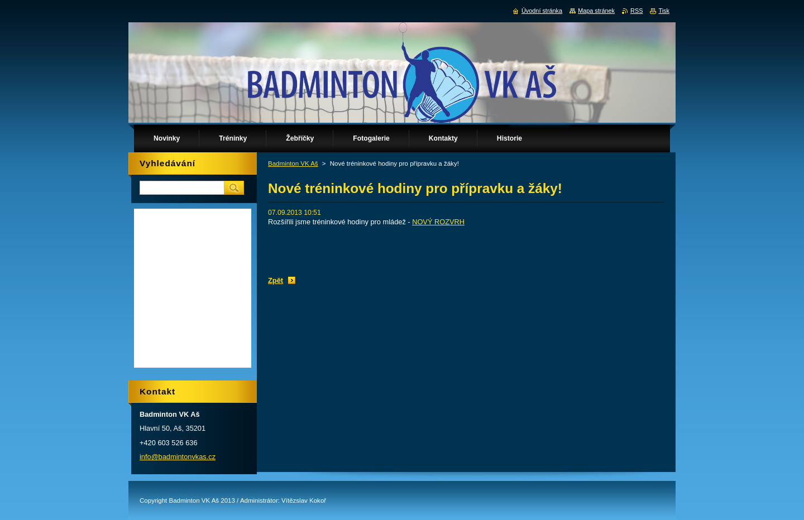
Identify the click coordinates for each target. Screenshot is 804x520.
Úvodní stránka (541, 10)
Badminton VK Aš (293, 163)
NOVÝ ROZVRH (438, 222)
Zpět (275, 280)
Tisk (663, 10)
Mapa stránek (596, 10)
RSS (636, 10)
